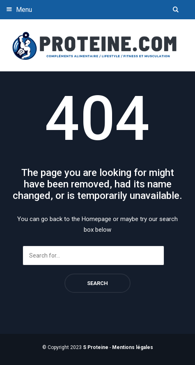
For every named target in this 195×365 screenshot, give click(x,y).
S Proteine (95, 347)
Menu (18, 9)
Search (97, 283)
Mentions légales (132, 347)
